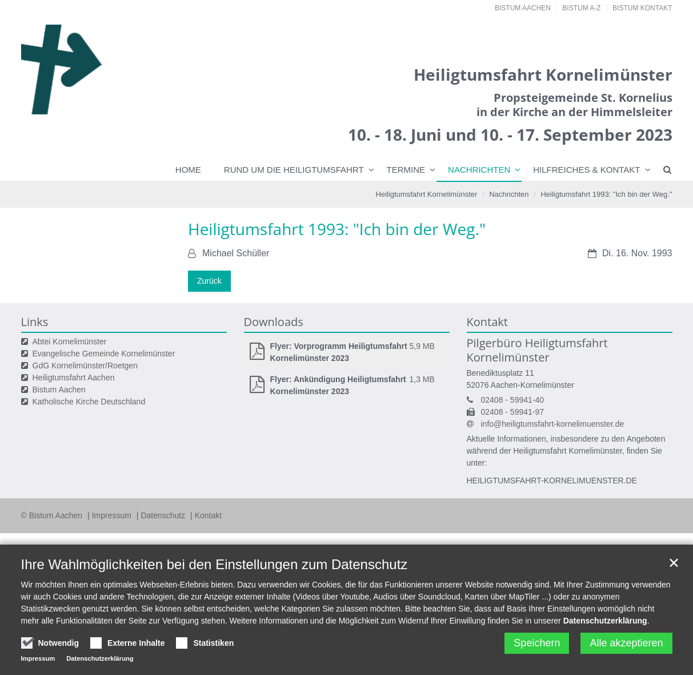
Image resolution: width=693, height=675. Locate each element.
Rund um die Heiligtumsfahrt (294, 169)
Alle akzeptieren (626, 643)
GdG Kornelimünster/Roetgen (85, 365)
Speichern (537, 643)
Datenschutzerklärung (605, 620)
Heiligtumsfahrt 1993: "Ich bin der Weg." (606, 194)
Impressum (113, 515)
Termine (406, 169)
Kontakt (208, 515)
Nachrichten (479, 169)
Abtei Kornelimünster (70, 341)
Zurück (209, 280)
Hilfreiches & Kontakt (586, 169)
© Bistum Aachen (53, 515)
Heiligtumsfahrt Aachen (74, 377)
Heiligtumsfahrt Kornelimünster (427, 194)
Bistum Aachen (523, 8)
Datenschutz (164, 515)
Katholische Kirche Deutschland (89, 401)
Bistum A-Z (581, 8)
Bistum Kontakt (642, 8)
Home (188, 169)
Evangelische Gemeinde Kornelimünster (104, 353)
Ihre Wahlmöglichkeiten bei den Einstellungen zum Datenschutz (214, 564)
